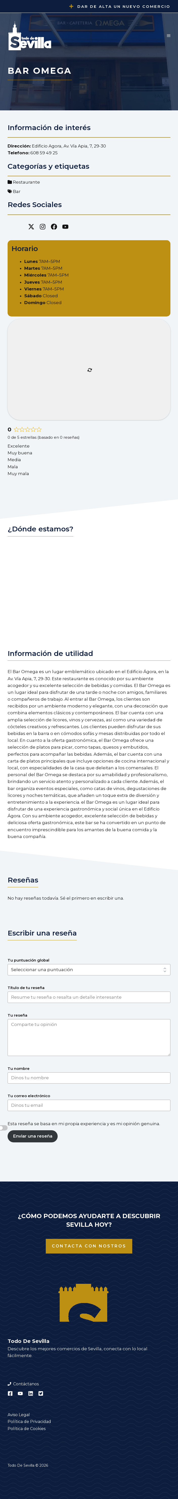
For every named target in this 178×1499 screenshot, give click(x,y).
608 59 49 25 (44, 152)
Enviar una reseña (32, 1136)
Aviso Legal (19, 1414)
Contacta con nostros (89, 1246)
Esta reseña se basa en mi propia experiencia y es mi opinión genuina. (84, 1123)
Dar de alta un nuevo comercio (123, 6)
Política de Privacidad (29, 1421)
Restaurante (26, 182)
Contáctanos (26, 1384)
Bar (16, 191)
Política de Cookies (27, 1428)
